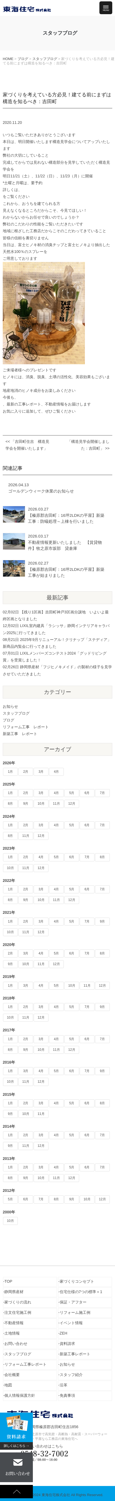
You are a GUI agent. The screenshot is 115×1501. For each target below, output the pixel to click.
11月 (56, 803)
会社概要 (12, 1374)
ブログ (8, 720)
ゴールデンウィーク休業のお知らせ (41, 491)
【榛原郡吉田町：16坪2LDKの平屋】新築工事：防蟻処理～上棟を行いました (66, 518)
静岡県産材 (14, 1292)
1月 (10, 772)
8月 (10, 803)
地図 (8, 1385)
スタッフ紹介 (71, 1374)
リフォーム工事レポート (25, 1364)
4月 (56, 772)
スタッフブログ (16, 713)
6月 (87, 793)
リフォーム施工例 (75, 1312)
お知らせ (10, 706)
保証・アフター (73, 1302)
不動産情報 (14, 1323)
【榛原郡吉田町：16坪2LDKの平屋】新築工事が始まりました (66, 572)
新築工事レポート (75, 1354)
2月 (25, 772)
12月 (71, 803)
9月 (25, 803)
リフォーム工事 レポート (26, 727)
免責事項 (67, 1395)
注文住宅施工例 (17, 1312)
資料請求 (67, 1343)
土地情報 (12, 1333)
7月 (102, 793)
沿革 (63, 1385)
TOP (8, 1281)
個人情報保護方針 (19, 1395)
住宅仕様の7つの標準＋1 (81, 1292)
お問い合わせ (15, 1343)
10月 (41, 803)
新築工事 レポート (20, 734)
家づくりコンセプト (77, 1281)
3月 (41, 772)
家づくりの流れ (17, 1302)
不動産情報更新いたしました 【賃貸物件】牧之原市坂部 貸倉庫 (65, 545)
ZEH (63, 1333)
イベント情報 (71, 1323)
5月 (71, 793)
